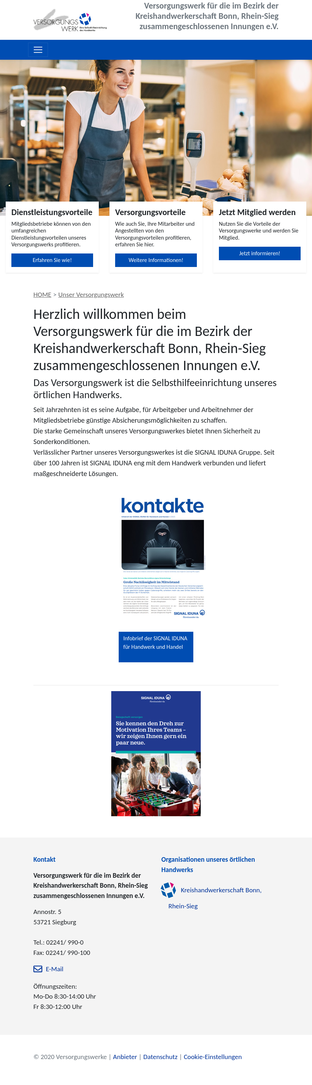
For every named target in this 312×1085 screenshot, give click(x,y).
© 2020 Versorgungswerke (70, 1057)
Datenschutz (160, 1057)
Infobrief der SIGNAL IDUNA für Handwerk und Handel (155, 642)
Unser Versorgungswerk (91, 294)
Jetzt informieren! (259, 253)
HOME (42, 294)
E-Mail (54, 969)
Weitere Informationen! (156, 260)
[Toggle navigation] (38, 50)
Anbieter (125, 1057)
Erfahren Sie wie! (52, 260)
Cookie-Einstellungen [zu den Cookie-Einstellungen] (213, 1057)
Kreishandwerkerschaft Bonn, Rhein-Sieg (215, 898)
